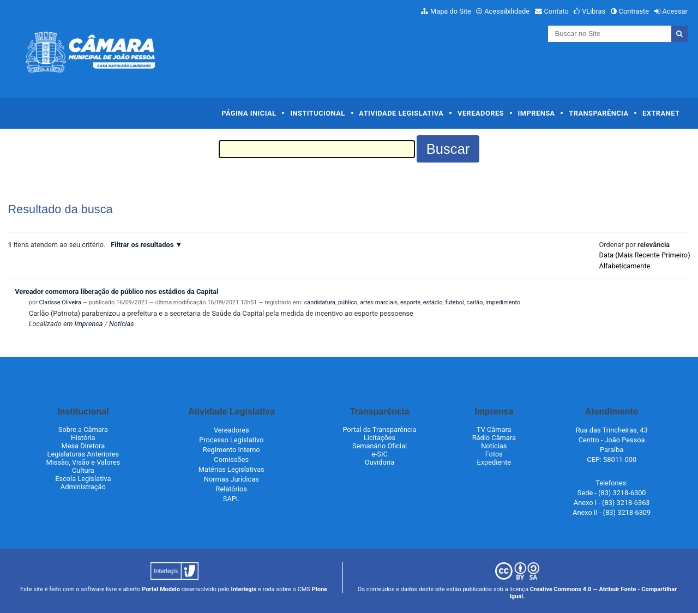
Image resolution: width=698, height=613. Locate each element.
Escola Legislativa (83, 478)
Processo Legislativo (231, 440)
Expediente (494, 462)
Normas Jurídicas (231, 479)
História (83, 438)
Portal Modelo (161, 589)
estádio (433, 302)
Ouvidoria (379, 462)
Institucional (317, 113)
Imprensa (536, 113)
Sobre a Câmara (83, 429)
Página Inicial (248, 113)
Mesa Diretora (83, 446)
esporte (410, 302)
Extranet (660, 113)
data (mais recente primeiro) (644, 255)
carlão (474, 302)
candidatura (319, 302)
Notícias (121, 324)
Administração (83, 487)
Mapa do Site (450, 11)
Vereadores (481, 113)
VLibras (593, 11)
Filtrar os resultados (142, 245)
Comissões (231, 459)
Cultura (83, 470)
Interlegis (243, 589)
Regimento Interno (231, 450)
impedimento (502, 302)
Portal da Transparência (379, 429)
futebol (455, 302)
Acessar (674, 11)
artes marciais (379, 302)
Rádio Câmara (494, 438)
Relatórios (231, 489)
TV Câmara (494, 429)
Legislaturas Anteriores (83, 454)
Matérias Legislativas (231, 469)
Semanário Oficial (379, 446)
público (347, 302)
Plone (319, 589)
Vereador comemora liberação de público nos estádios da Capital (116, 291)
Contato (556, 11)
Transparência (598, 113)
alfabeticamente (625, 266)
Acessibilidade (506, 11)
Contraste (634, 11)
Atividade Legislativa (401, 113)
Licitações (379, 438)
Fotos (494, 454)
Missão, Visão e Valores (83, 462)
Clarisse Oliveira (60, 302)
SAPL (231, 499)
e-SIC (379, 454)
